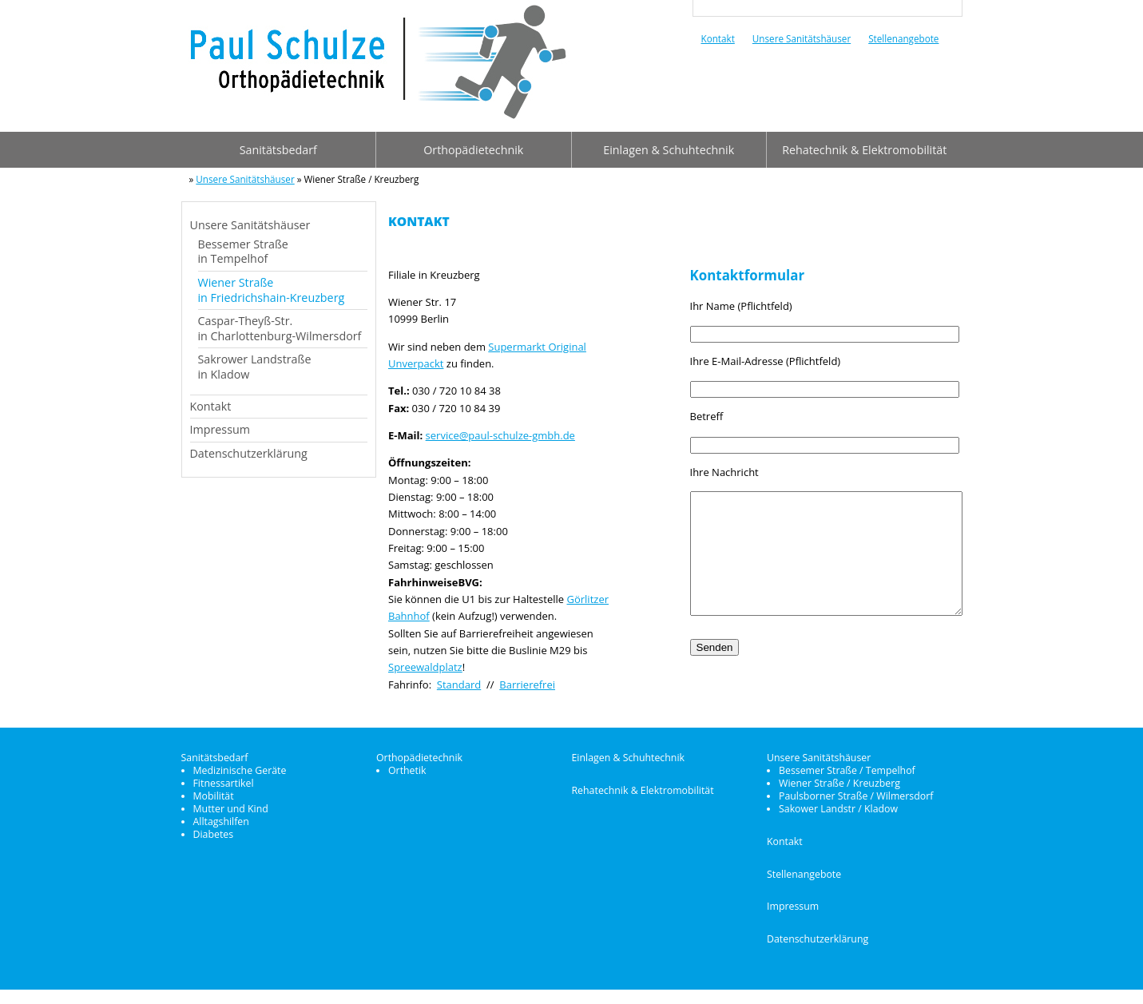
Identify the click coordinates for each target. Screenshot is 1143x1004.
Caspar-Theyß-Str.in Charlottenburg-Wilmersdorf (280, 328)
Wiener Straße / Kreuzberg (839, 797)
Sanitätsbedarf (278, 149)
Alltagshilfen (221, 836)
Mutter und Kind (230, 823)
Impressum (220, 429)
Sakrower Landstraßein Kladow (255, 366)
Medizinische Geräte (240, 785)
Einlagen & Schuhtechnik (668, 149)
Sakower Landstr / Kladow (838, 823)
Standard (459, 684)
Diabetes (213, 848)
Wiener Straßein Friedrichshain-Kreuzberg (271, 290)
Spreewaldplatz (425, 667)
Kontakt (718, 38)
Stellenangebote (903, 38)
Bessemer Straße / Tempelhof (847, 785)
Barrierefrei (527, 684)
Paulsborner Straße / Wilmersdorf (856, 810)
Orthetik (407, 785)
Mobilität (213, 810)
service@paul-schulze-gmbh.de (500, 435)
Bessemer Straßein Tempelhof (243, 251)
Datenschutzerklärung (249, 453)
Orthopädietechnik (473, 149)
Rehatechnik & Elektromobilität (864, 149)
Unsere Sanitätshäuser (801, 38)
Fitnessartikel (223, 797)
